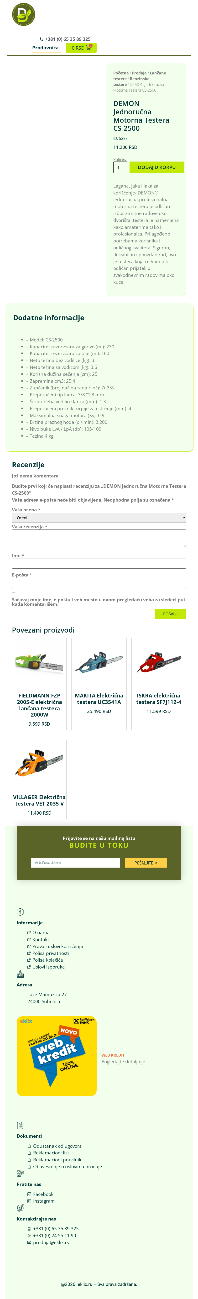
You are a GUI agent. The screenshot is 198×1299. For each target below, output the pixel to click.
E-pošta (22, 574)
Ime (18, 555)
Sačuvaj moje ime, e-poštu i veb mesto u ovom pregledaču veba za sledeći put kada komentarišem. (98, 601)
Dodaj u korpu (156, 167)
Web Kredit (113, 1055)
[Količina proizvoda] (120, 167)
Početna (121, 73)
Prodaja (139, 73)
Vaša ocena (26, 509)
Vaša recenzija (29, 526)
